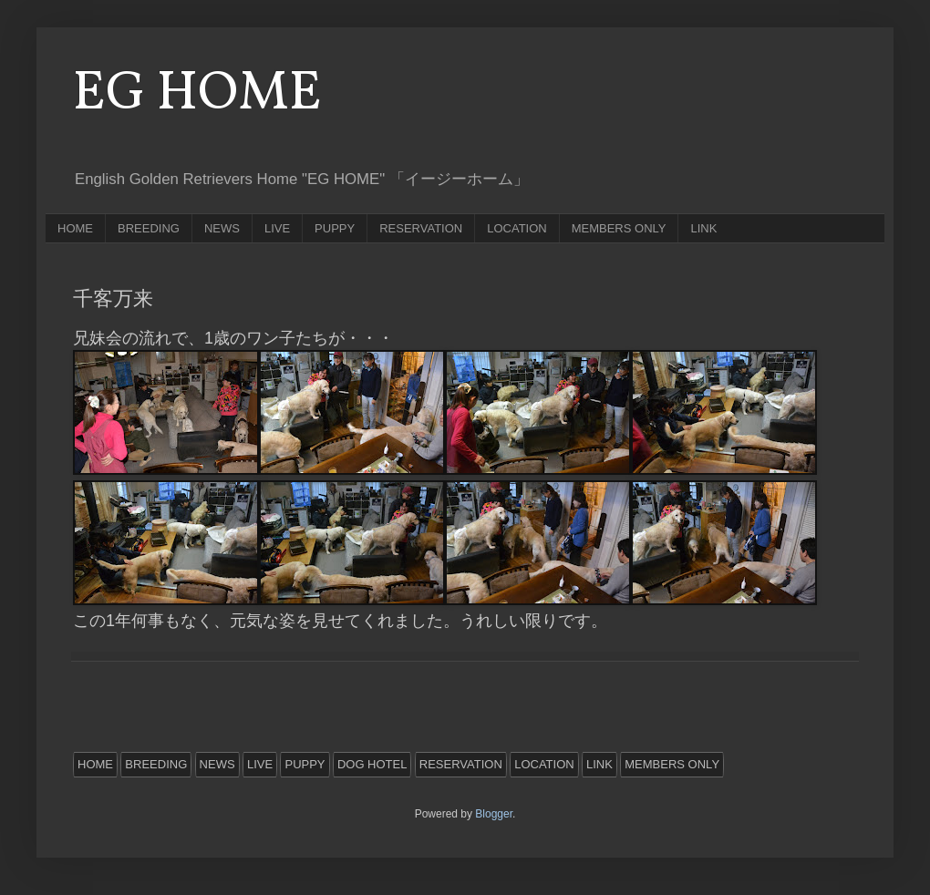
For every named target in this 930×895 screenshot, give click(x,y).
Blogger (493, 814)
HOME (75, 228)
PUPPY (335, 228)
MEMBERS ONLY (619, 228)
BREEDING (149, 228)
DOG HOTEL (372, 764)
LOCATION (517, 228)
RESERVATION (420, 228)
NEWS (222, 228)
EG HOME (197, 94)
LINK (703, 228)
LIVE (277, 228)
